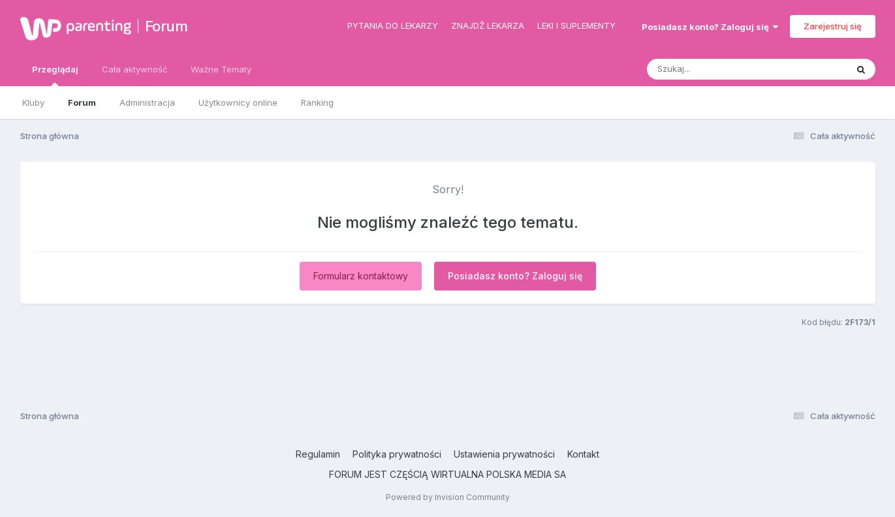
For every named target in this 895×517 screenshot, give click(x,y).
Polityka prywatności (397, 454)
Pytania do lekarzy (392, 25)
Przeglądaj (55, 75)
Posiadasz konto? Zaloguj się (710, 27)
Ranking (317, 102)
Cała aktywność (134, 69)
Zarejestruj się (833, 26)
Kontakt (583, 454)
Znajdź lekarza (487, 25)
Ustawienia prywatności (504, 454)
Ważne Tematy (221, 69)
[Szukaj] (715, 69)
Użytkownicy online (237, 102)
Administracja (147, 102)
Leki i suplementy (576, 25)
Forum (166, 26)
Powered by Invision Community (448, 497)
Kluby (33, 102)
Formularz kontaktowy (360, 275)
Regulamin (318, 454)
